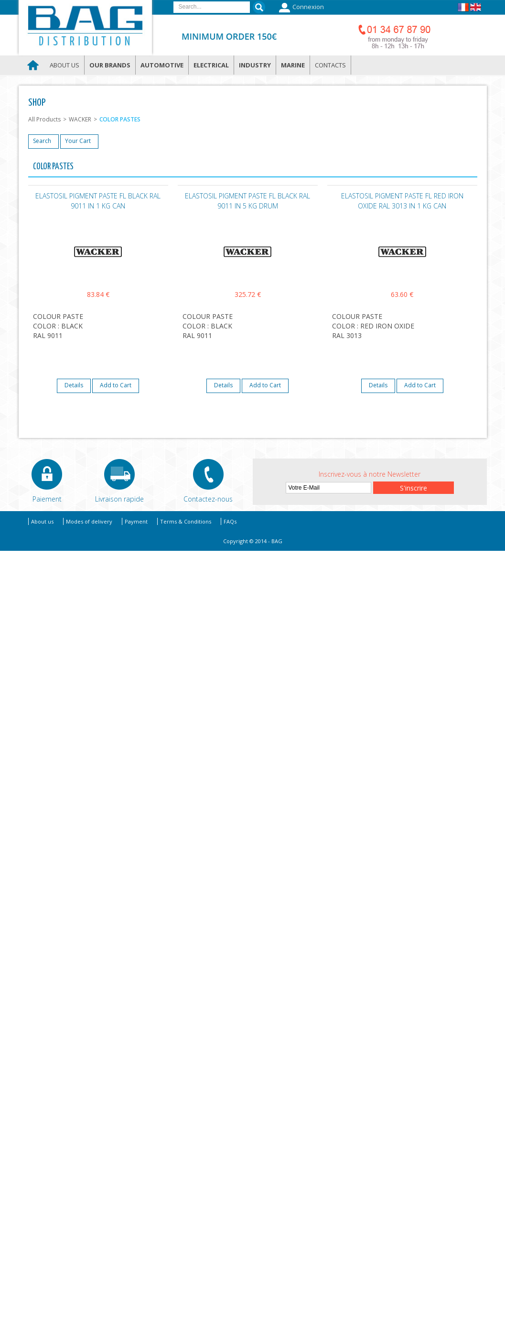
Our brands (109, 65)
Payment (136, 521)
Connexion (300, 7)
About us (64, 65)
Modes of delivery (89, 521)
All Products (44, 119)
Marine (293, 65)
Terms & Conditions (185, 521)
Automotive (161, 65)
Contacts (330, 65)
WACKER (80, 119)
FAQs (230, 521)
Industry (255, 65)
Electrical (211, 65)
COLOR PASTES (119, 119)
